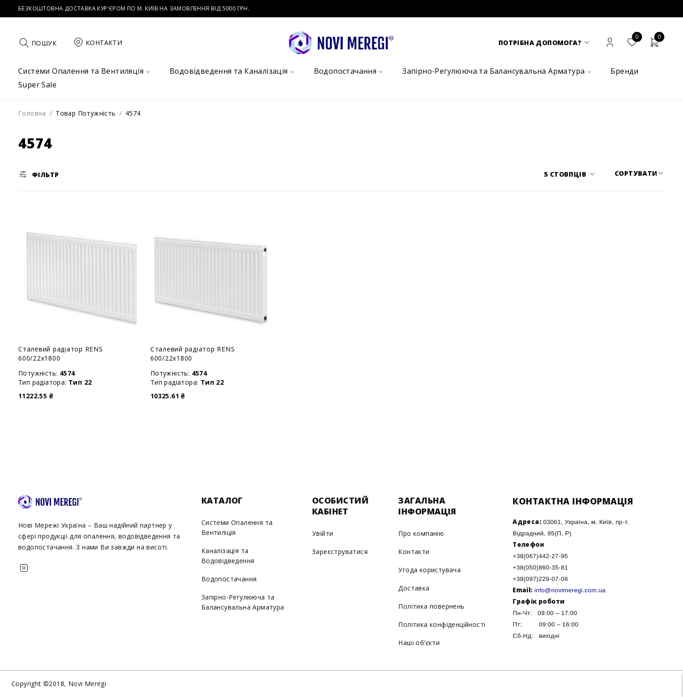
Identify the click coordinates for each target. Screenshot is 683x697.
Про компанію (421, 533)
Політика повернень (431, 606)
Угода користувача (429, 569)
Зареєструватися (340, 551)
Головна (32, 113)
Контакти (413, 551)
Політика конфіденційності (441, 624)
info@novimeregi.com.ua (570, 590)
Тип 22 (80, 382)
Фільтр (45, 174)
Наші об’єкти (419, 642)
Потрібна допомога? (539, 42)
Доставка (413, 588)
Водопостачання (229, 579)
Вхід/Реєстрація (610, 42)
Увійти (322, 533)
